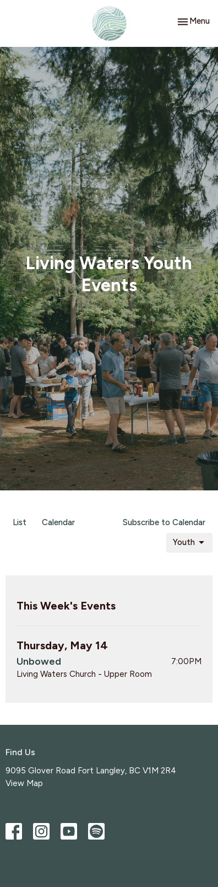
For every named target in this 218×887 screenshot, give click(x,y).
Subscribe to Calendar (164, 522)
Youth (189, 542)
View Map (24, 783)
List (19, 522)
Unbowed (39, 661)
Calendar (58, 522)
